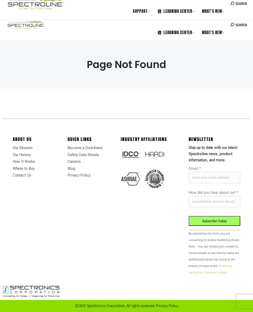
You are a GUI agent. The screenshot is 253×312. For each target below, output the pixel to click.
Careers (72, 4)
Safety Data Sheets (83, 155)
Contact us (210, 4)
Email (195, 168)
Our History (22, 155)
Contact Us (22, 175)
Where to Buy (53, 4)
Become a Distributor (85, 148)
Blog (71, 168)
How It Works (24, 161)
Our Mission (22, 148)
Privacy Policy (79, 175)
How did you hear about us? (214, 192)
